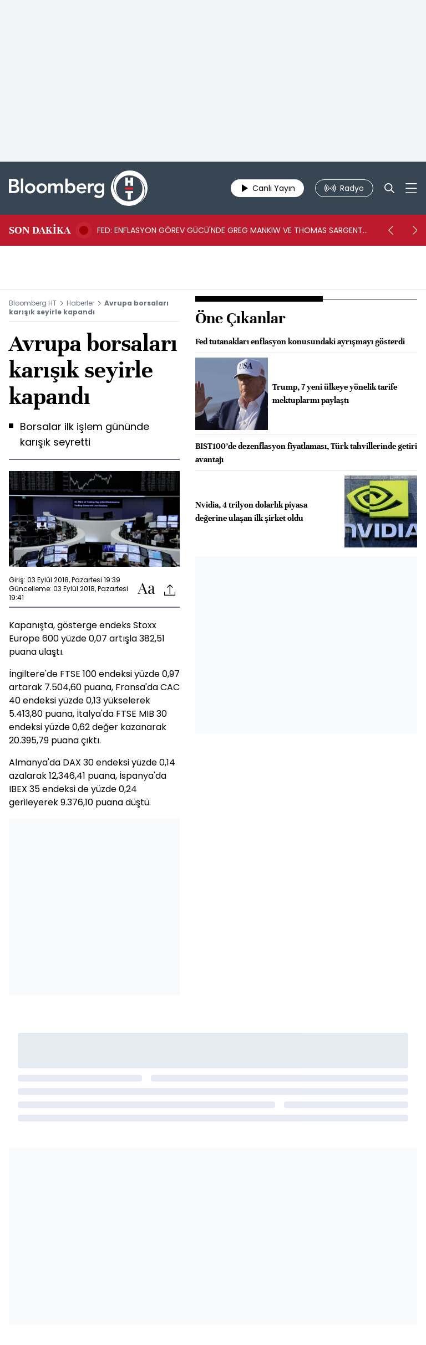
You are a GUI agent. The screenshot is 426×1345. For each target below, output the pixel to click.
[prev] (390, 230)
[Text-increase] (146, 589)
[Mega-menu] (411, 188)
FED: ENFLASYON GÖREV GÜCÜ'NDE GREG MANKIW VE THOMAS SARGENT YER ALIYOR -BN (230, 230)
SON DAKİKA (39, 230)
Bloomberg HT (33, 303)
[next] (415, 230)
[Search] (389, 188)
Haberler (80, 303)
